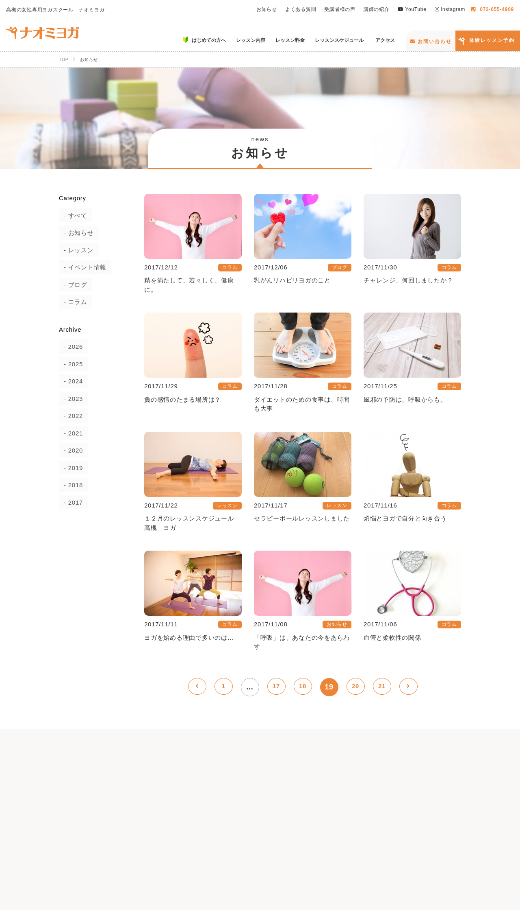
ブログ (72, 284)
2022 (70, 415)
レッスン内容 (252, 843)
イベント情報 (82, 267)
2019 (70, 467)
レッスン (76, 250)
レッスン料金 (310, 843)
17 (276, 687)
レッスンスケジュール (381, 843)
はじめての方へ (191, 843)
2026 (70, 346)
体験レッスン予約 (492, 40)
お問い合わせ (431, 41)
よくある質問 (300, 9)
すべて (72, 215)
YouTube (412, 9)
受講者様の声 (339, 9)
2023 (70, 398)
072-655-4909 (492, 9)
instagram (450, 9)
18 (302, 687)
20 (355, 687)
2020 (70, 450)
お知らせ (266, 9)
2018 (70, 484)
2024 (70, 381)
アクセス (445, 843)
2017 (70, 502)
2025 (70, 364)
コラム (72, 301)
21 (381, 687)
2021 (70, 433)
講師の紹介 (377, 9)
